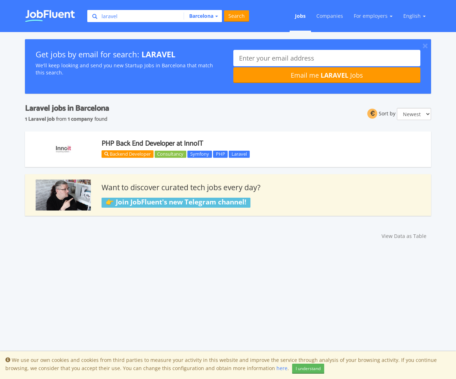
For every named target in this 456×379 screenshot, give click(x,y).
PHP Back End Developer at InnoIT (152, 144)
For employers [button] (373, 15)
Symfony (199, 154)
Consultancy (170, 154)
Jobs (300, 15)
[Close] (425, 45)
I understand (308, 368)
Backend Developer (127, 154)
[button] (200, 16)
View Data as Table (404, 236)
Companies (329, 15)
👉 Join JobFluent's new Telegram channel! (175, 202)
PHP (220, 154)
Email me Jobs (327, 75)
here (281, 368)
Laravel (239, 154)
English (414, 15)
